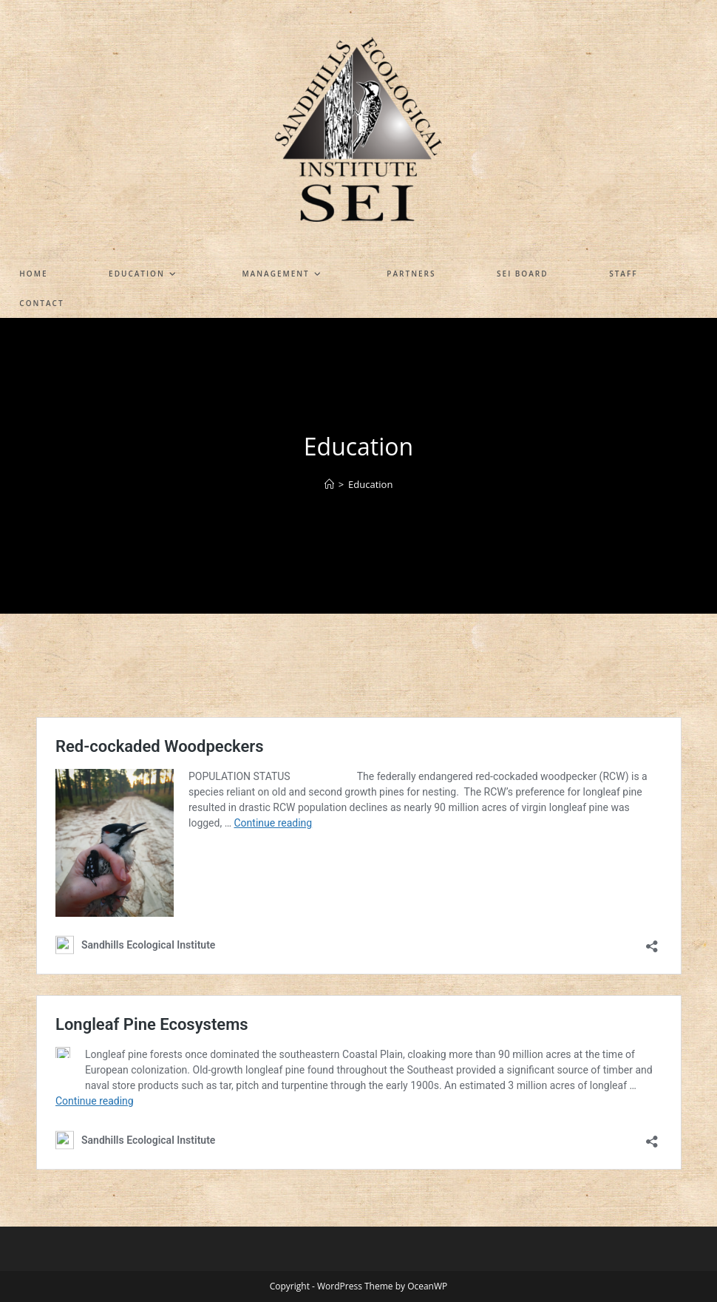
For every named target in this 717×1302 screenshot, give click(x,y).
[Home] (329, 484)
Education (370, 484)
